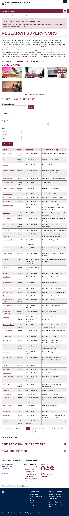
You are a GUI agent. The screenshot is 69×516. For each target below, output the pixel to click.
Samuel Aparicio (7, 253)
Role (3, 128)
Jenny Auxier (6, 352)
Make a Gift (33, 504)
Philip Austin (6, 346)
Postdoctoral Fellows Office (30, 470)
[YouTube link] (52, 468)
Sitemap (13, 486)
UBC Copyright (28, 512)
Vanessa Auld (7, 336)
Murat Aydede (7, 394)
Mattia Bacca (6, 421)
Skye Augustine (7, 330)
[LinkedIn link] (47, 468)
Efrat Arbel (6, 267)
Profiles (19, 486)
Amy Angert (6, 218)
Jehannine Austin (8, 340)
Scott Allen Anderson (9, 188)
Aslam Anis (6, 230)
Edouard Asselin (7, 305)
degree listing (56, 54)
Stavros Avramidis (8, 376)
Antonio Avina (7, 373)
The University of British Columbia (29, 3)
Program (5, 121)
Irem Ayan (6, 384)
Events (32, 500)
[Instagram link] (43, 468)
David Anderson (7, 178)
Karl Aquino (6, 259)
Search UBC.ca (34, 506)
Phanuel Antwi (7, 248)
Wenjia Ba (6, 397)
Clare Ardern (6, 277)
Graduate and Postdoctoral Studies (34, 461)
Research (26, 486)
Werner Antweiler (8, 240)
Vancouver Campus (55, 494)
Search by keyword (8, 104)
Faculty (29, 150)
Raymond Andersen (8, 170)
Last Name (5, 113)
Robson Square (53, 501)
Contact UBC (34, 494)
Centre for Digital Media (56, 503)
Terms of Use (19, 512)
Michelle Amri (7, 153)
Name (5, 150)
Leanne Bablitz (7, 415)
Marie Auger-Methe (8, 325)
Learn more (45, 47)
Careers (32, 502)
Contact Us (5, 473)
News (31, 498)
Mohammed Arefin (8, 282)
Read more (25, 26)
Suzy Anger (6, 213)
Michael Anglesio (8, 224)
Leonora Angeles (8, 205)
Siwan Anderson (7, 194)
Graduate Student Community (31, 475)
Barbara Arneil (7, 288)
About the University (36, 496)
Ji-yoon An (6, 159)
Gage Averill (6, 365)
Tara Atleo (6, 317)
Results (4, 135)
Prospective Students (15, 15)
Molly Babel (6, 411)
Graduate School (5, 15)
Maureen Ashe (7, 296)
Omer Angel (6, 201)
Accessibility (37, 512)
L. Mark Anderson (8, 182)
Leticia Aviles (6, 369)
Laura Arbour (6, 273)
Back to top (6, 486)
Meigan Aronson (7, 292)
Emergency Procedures (8, 512)
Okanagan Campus (55, 496)
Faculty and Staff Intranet (31, 480)
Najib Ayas (6, 390)
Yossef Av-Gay (7, 357)
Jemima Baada (7, 405)
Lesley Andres (7, 197)
